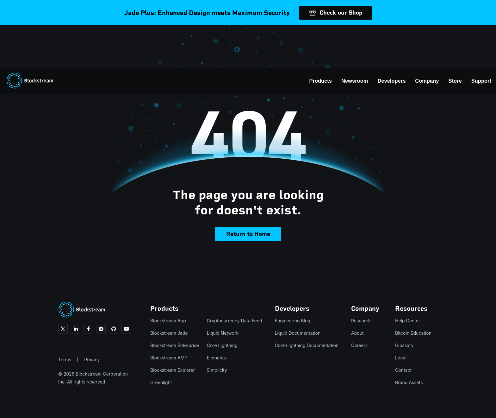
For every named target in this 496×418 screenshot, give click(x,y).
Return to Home (248, 234)
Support (450, 38)
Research (361, 320)
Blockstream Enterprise (174, 345)
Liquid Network (223, 333)
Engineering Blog (292, 320)
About (357, 333)
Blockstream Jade (169, 333)
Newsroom (323, 38)
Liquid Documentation (298, 333)
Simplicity (217, 370)
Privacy (92, 359)
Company (395, 38)
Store (423, 38)
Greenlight (161, 382)
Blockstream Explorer (172, 370)
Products (289, 38)
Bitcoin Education (413, 333)
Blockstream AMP (168, 357)
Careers (359, 345)
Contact (403, 370)
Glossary (404, 345)
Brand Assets (409, 382)
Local (400, 357)
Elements (216, 357)
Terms (64, 359)
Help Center (407, 320)
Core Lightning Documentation (307, 345)
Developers (360, 38)
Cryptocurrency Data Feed (234, 320)
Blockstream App (168, 320)
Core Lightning (222, 345)
